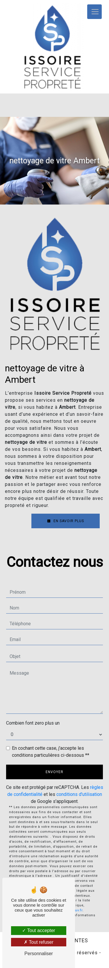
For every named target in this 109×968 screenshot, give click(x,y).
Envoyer (54, 772)
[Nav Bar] (94, 11)
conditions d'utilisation (79, 794)
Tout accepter (38, 930)
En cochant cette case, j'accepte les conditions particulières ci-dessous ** (50, 751)
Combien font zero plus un (33, 723)
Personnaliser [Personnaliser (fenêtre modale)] (38, 953)
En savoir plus (65, 521)
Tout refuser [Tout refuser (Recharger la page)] (38, 942)
